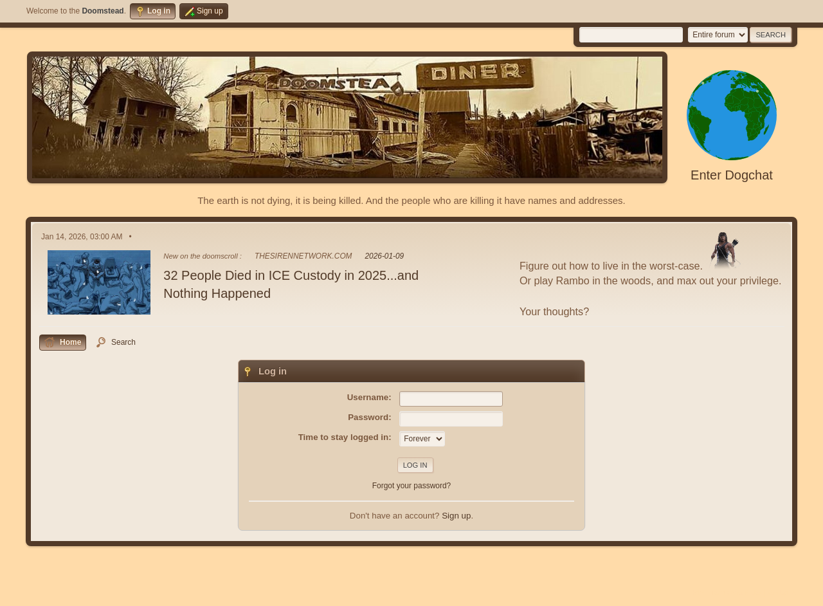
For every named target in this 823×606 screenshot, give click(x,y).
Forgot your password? (411, 485)
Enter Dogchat (732, 175)
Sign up (456, 515)
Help (697, 592)
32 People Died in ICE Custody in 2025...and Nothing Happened (291, 284)
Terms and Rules (736, 592)
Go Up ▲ (782, 592)
